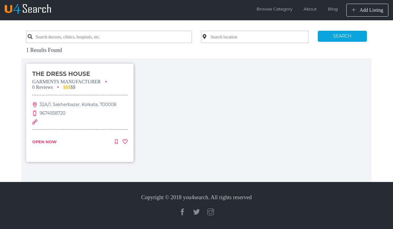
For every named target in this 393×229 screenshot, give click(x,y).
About (310, 9)
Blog (333, 9)
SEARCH (342, 36)
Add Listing (367, 10)
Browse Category (274, 9)
